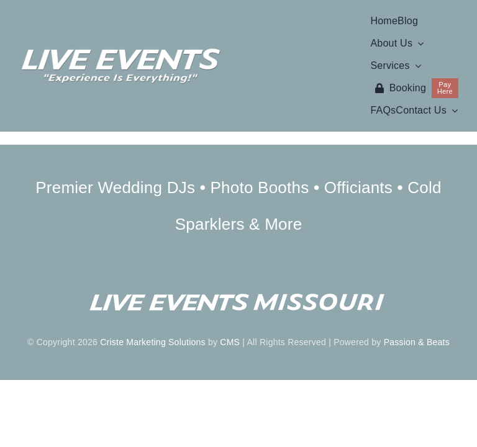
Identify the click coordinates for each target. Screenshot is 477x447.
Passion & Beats (417, 342)
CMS (230, 342)
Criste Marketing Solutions (153, 342)
